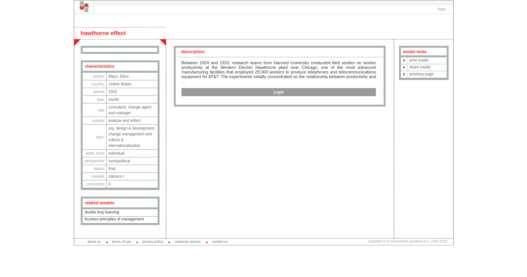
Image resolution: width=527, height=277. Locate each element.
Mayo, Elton (118, 76)
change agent (139, 107)
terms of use (121, 242)
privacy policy (153, 242)
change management (126, 134)
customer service (188, 242)
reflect (135, 120)
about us (94, 242)
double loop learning (102, 212)
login (441, 9)
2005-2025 (439, 241)
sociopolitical (119, 161)
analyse (114, 120)
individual (116, 153)
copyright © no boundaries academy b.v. (399, 241)
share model (420, 67)
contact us (220, 242)
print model (418, 60)
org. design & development (131, 128)
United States (119, 84)
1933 (112, 92)
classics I (116, 176)
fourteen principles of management (114, 219)
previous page (421, 74)
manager (123, 113)
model (113, 99)
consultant (117, 107)
